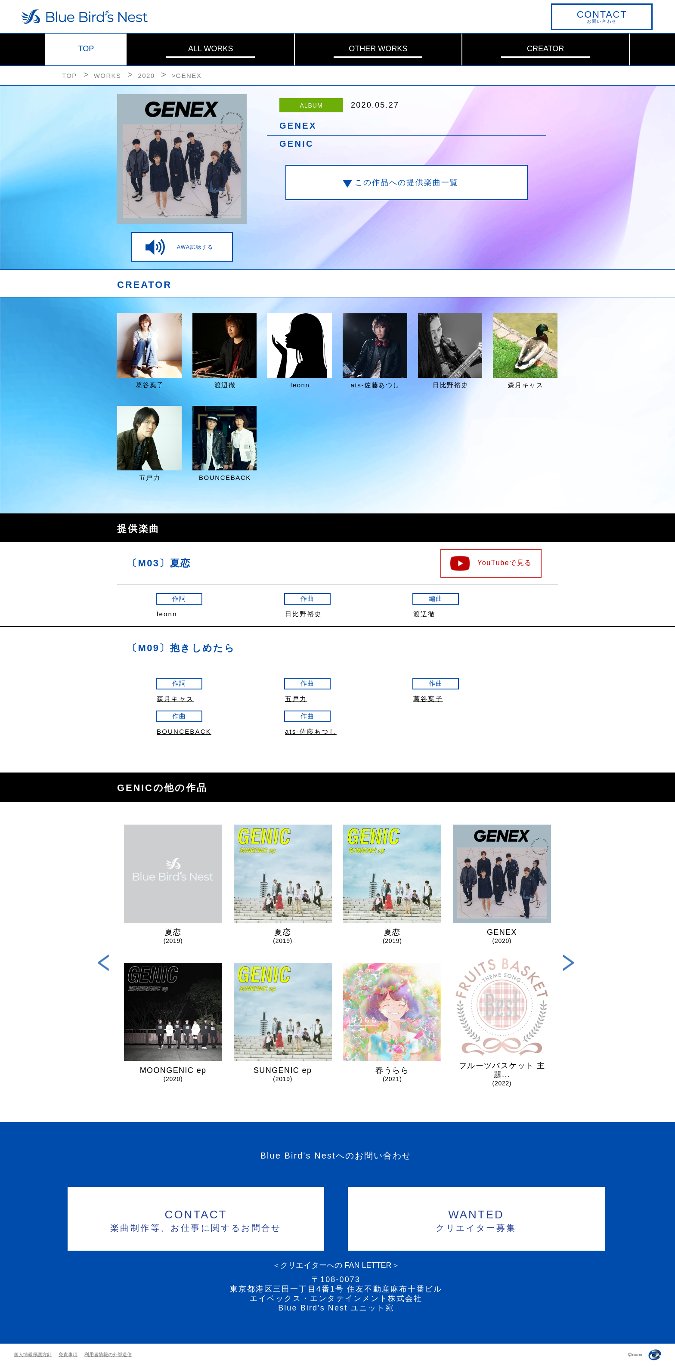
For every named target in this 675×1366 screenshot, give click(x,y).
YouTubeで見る (504, 562)
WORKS (107, 75)
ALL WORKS (210, 48)
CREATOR (545, 48)
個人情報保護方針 (33, 1354)
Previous (103, 962)
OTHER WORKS (378, 48)
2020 (146, 75)
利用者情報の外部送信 (108, 1354)
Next (568, 962)
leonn (167, 614)
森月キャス (175, 698)
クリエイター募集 (476, 1219)
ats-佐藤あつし (311, 731)
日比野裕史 (303, 614)
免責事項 (68, 1354)
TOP (86, 48)
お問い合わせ (602, 16)
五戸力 (296, 698)
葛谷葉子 (428, 698)
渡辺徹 (424, 614)
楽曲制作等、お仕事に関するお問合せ (196, 1219)
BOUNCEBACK (184, 731)
